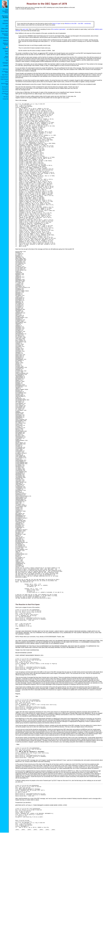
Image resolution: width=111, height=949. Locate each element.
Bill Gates (6, 96)
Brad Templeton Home (5, 11)
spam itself (25, 29)
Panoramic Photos (5, 34)
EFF (7, 26)
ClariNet (6, 20)
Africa (6, 81)
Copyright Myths (4, 76)
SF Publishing (4, 38)
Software (5, 40)
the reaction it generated (58, 29)
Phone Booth (5, 89)
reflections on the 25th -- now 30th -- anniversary (77, 23)
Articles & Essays (5, 43)
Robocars (5, 48)
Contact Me (5, 99)
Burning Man (5, 86)
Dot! (7, 60)
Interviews (5, 23)
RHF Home (5, 69)
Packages (5, 63)
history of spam (56, 23)
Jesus (6, 57)
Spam (6, 51)
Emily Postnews (4, 79)
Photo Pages (4, 31)
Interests (5, 65)
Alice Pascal (5, 91)
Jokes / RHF (4, 28)
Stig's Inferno (5, 74)
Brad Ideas (5, 16)
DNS (6, 53)
